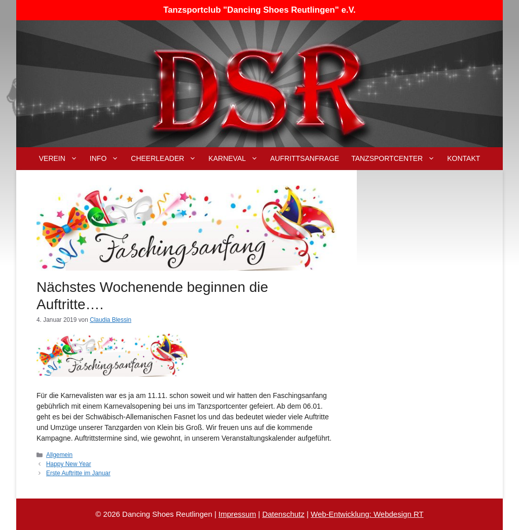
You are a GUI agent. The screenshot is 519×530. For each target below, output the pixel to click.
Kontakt (463, 158)
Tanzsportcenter (396, 158)
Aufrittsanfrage (304, 158)
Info (107, 158)
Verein (61, 158)
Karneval (236, 158)
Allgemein (59, 454)
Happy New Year (68, 464)
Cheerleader (166, 158)
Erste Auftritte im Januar (78, 473)
